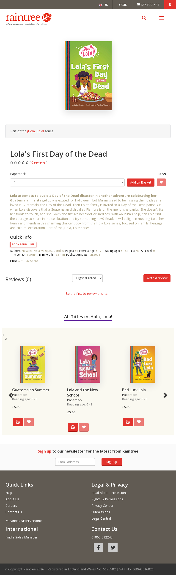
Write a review (157, 278)
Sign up (111, 461)
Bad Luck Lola (134, 389)
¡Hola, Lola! (35, 131)
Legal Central (101, 518)
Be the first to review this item (88, 293)
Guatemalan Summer (31, 389)
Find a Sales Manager (21, 537)
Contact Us (14, 512)
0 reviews (38, 162)
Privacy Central (102, 505)
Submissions (100, 512)
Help (9, 492)
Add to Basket (140, 182)
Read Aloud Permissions (109, 492)
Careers (11, 505)
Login (122, 4)
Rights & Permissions (107, 499)
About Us (12, 499)
